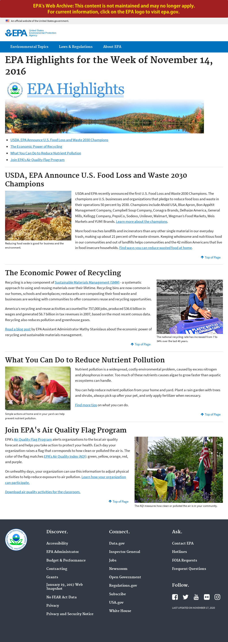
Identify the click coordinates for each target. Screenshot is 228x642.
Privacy (52, 606)
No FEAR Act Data (61, 597)
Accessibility (57, 544)
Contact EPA (183, 544)
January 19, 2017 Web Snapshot (64, 587)
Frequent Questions (189, 569)
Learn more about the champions (141, 221)
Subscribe (117, 594)
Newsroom (118, 569)
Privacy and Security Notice (69, 614)
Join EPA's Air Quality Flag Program (37, 159)
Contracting (56, 569)
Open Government (125, 577)
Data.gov (117, 544)
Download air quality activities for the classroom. (42, 491)
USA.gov (116, 603)
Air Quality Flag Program (33, 439)
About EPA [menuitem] (112, 47)
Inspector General (124, 552)
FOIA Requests (184, 561)
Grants (52, 577)
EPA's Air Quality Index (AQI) (65, 456)
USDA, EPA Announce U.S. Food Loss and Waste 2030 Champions (59, 139)
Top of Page (212, 257)
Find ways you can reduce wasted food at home (155, 247)
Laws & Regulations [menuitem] (76, 47)
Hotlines (179, 552)
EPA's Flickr (207, 597)
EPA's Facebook (175, 597)
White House (120, 611)
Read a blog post (18, 329)
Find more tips (86, 404)
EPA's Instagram (217, 597)
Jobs (112, 561)
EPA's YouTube (196, 597)
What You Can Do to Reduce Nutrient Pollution (45, 153)
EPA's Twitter (185, 597)
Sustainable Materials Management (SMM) (87, 282)
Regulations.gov (123, 586)
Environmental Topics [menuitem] (29, 47)
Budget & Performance (66, 561)
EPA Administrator (62, 552)
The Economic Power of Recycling (36, 146)
